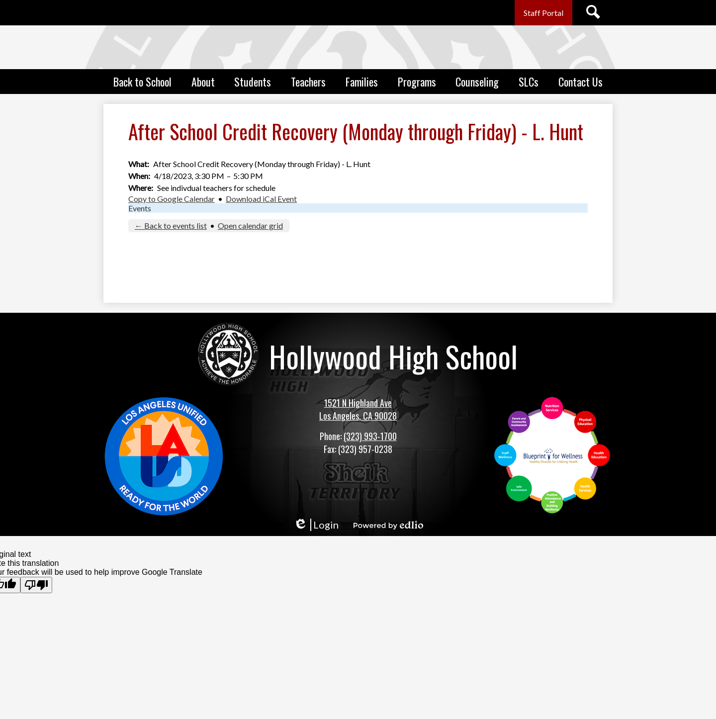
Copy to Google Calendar (171, 198)
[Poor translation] (36, 585)
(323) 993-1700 (370, 436)
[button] (142, 81)
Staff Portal (543, 12)
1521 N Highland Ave (358, 402)
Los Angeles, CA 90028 (358, 415)
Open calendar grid (250, 225)
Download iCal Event (261, 198)
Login (316, 525)
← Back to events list (171, 225)
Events (139, 208)
